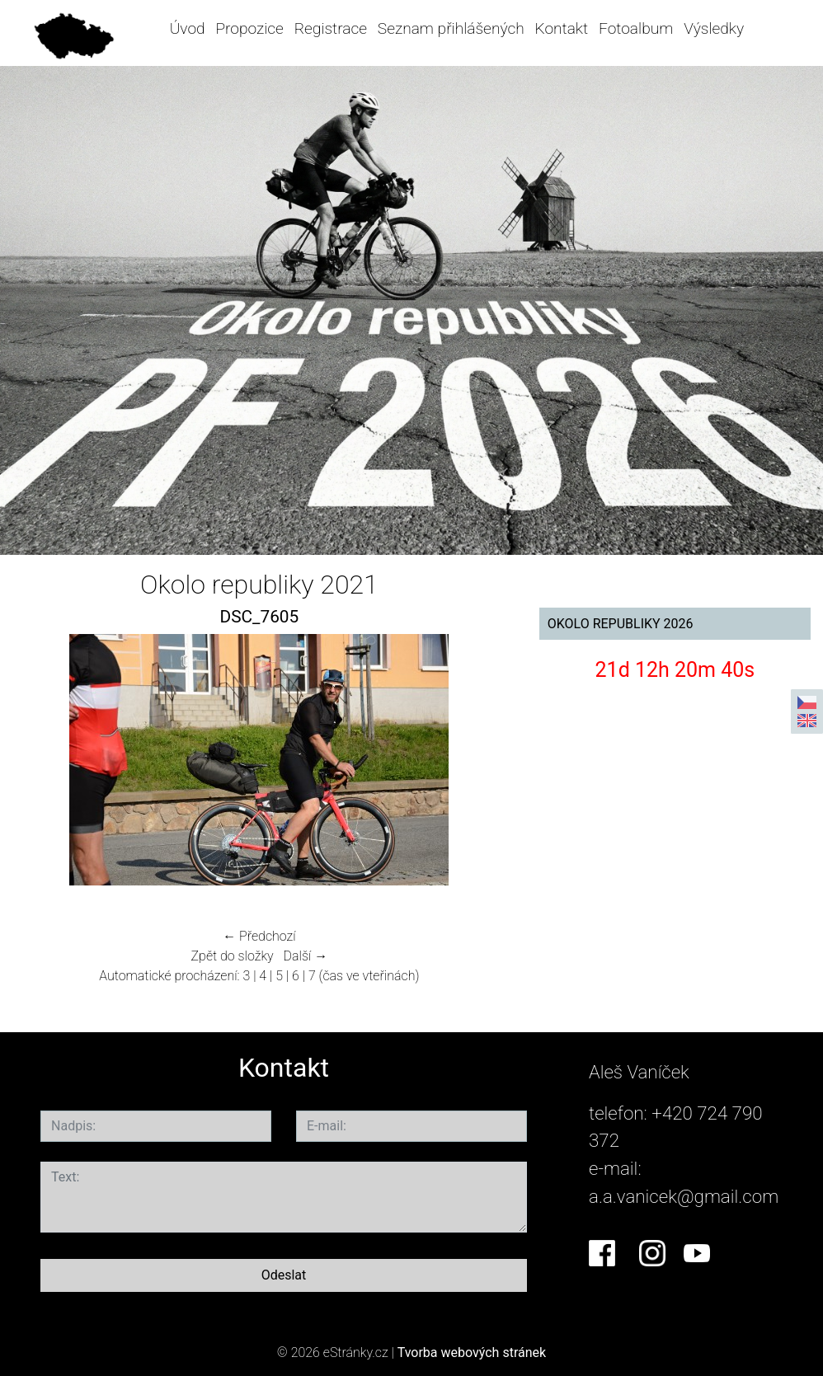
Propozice (249, 28)
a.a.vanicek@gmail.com (683, 1196)
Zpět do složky (232, 956)
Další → (306, 956)
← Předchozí (259, 936)
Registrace (330, 28)
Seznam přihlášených (451, 28)
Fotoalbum (636, 28)
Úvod (187, 28)
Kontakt (562, 28)
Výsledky (714, 28)
